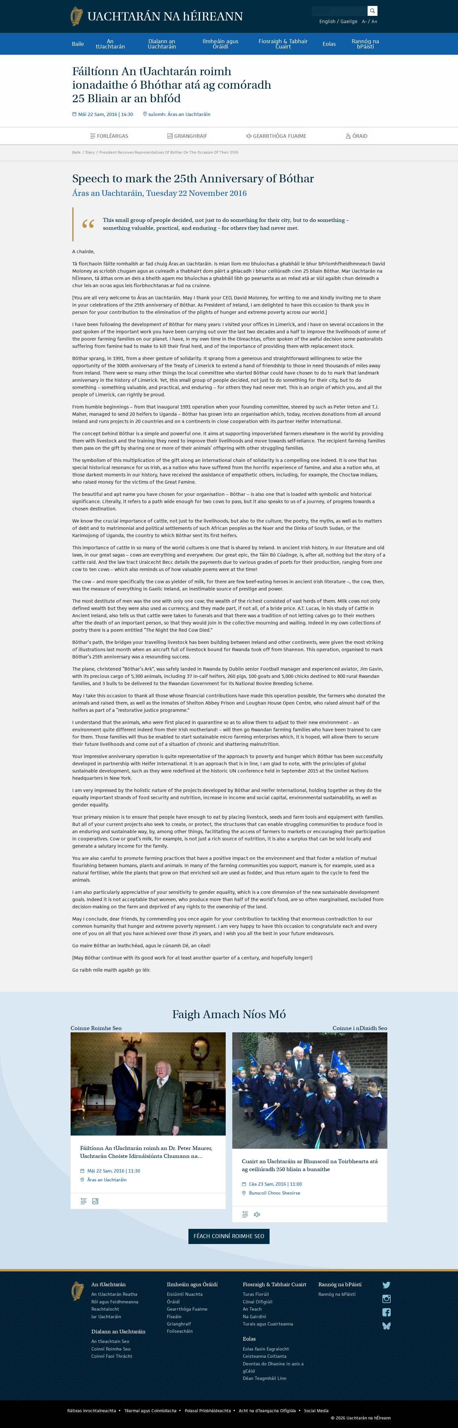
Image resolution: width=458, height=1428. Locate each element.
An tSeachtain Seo (110, 1341)
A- (364, 21)
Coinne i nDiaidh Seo (360, 1028)
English (327, 21)
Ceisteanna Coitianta (264, 1356)
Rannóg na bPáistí (365, 44)
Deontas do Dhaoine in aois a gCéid (273, 1367)
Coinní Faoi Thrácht (111, 1356)
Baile (78, 43)
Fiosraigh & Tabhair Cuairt (283, 44)
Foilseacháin (180, 1331)
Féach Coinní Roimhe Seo (229, 1236)
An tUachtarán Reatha (114, 1294)
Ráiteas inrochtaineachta (91, 1410)
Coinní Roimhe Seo (111, 1349)
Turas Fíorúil (256, 1294)
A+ (374, 21)
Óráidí (173, 1302)
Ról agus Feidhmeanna (114, 1302)
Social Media (316, 1410)
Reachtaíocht (105, 1309)
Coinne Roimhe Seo (96, 1028)
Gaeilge (349, 21)
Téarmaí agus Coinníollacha (150, 1410)
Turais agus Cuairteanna (268, 1324)
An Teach (252, 1309)
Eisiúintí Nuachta (185, 1294)
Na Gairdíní (254, 1316)
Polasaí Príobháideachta (208, 1410)
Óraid (358, 137)
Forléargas (111, 137)
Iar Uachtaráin (106, 1316)
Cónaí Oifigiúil (258, 1302)
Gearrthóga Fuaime (278, 137)
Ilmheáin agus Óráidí (220, 44)
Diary (90, 152)
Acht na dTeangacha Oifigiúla (267, 1410)
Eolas (329, 43)
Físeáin (174, 1316)
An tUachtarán (110, 44)
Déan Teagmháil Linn (264, 1378)
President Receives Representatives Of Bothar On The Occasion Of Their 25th (169, 152)
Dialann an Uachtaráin (162, 44)
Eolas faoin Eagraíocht (266, 1349)
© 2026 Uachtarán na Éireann (361, 1418)
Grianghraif (189, 137)
